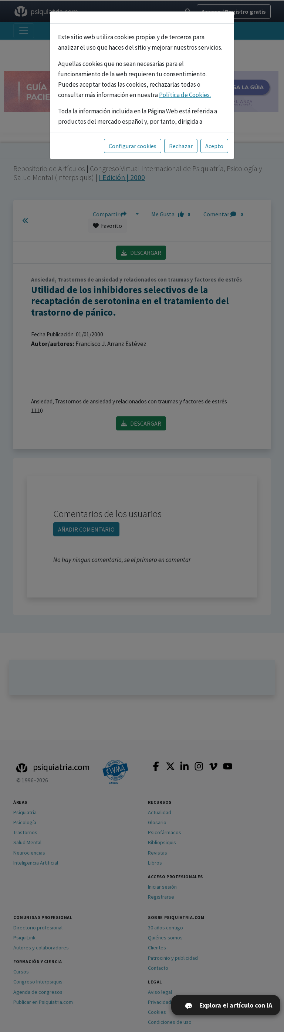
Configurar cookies (132, 146)
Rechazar (181, 146)
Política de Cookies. (185, 95)
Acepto (214, 146)
